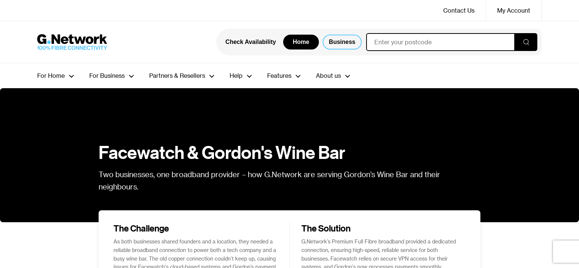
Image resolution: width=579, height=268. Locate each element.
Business (342, 42)
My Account (513, 10)
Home (301, 42)
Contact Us (458, 10)
